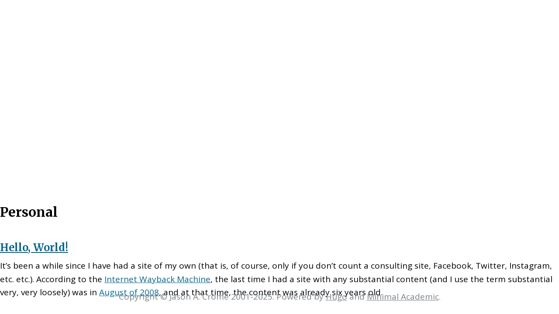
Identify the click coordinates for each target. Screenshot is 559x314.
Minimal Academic (403, 296)
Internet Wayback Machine (157, 279)
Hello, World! (34, 247)
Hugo (336, 296)
